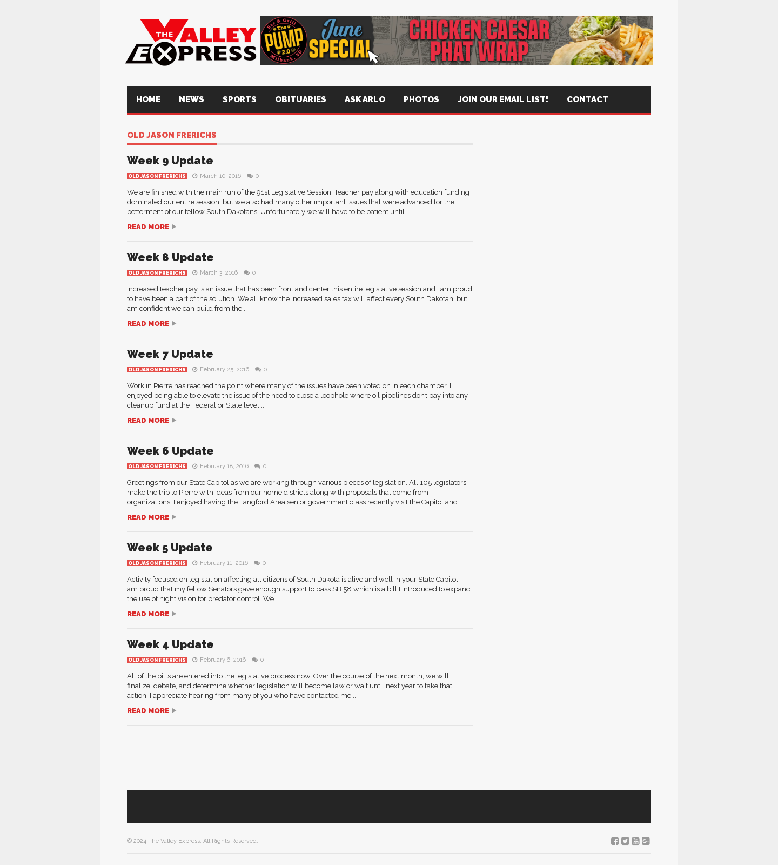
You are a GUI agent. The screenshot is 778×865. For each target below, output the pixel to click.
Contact (587, 99)
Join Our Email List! (503, 99)
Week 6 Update (170, 450)
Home (148, 99)
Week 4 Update (170, 644)
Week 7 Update (170, 354)
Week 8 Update (170, 257)
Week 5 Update (170, 547)
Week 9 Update (170, 160)
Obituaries (300, 99)
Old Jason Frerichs (172, 135)
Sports (240, 99)
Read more (148, 226)
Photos (421, 99)
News (191, 99)
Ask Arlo (365, 99)
